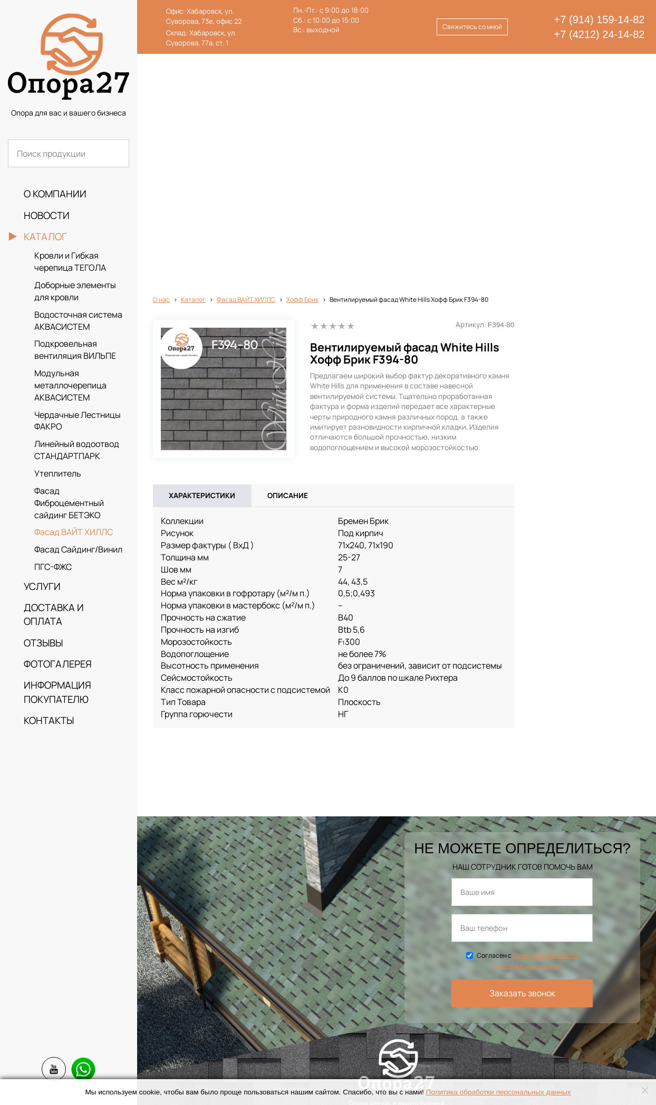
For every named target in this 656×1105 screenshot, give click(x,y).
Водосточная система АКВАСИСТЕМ (78, 320)
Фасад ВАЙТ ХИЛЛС (73, 532)
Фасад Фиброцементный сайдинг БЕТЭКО (69, 503)
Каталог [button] (45, 236)
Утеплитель (57, 473)
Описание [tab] (287, 265)
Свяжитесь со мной (472, 26)
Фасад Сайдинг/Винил (78, 549)
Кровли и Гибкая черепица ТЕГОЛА (70, 261)
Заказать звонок (522, 762)
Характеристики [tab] (202, 265)
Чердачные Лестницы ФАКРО (77, 421)
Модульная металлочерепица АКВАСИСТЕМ (70, 385)
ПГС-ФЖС (53, 567)
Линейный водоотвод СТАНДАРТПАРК (76, 450)
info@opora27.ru (266, 1075)
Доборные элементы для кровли (75, 291)
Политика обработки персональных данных (498, 1092)
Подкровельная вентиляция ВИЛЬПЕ (75, 349)
